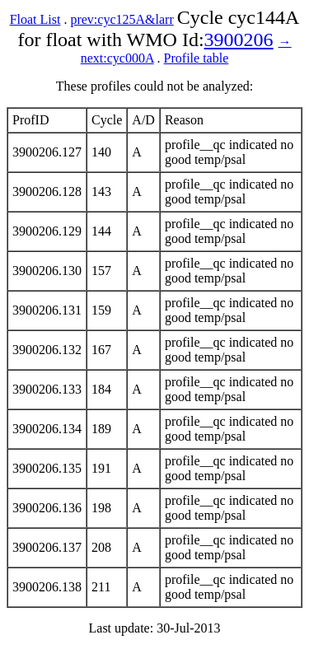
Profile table (196, 58)
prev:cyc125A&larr (121, 19)
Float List (35, 19)
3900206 (239, 39)
